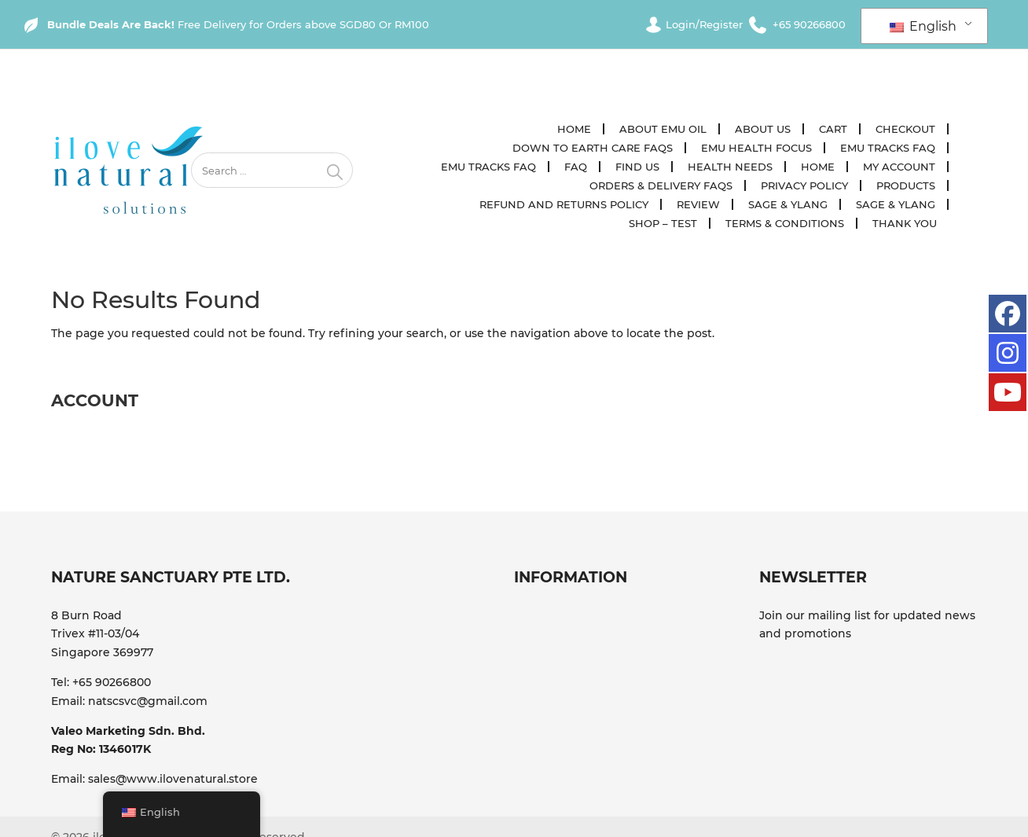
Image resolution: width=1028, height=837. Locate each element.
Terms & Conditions (785, 223)
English (923, 26)
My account (900, 166)
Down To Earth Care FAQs (593, 147)
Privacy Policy (805, 185)
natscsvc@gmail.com (147, 701)
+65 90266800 (111, 682)
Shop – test (664, 223)
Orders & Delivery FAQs (661, 185)
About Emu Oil (663, 128)
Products (906, 185)
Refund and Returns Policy (564, 204)
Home (575, 128)
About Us (763, 128)
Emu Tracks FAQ (888, 147)
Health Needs (730, 166)
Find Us (638, 166)
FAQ (576, 166)
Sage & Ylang (788, 204)
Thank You (905, 223)
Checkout (906, 128)
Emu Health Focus (757, 147)
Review (699, 204)
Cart (834, 128)
